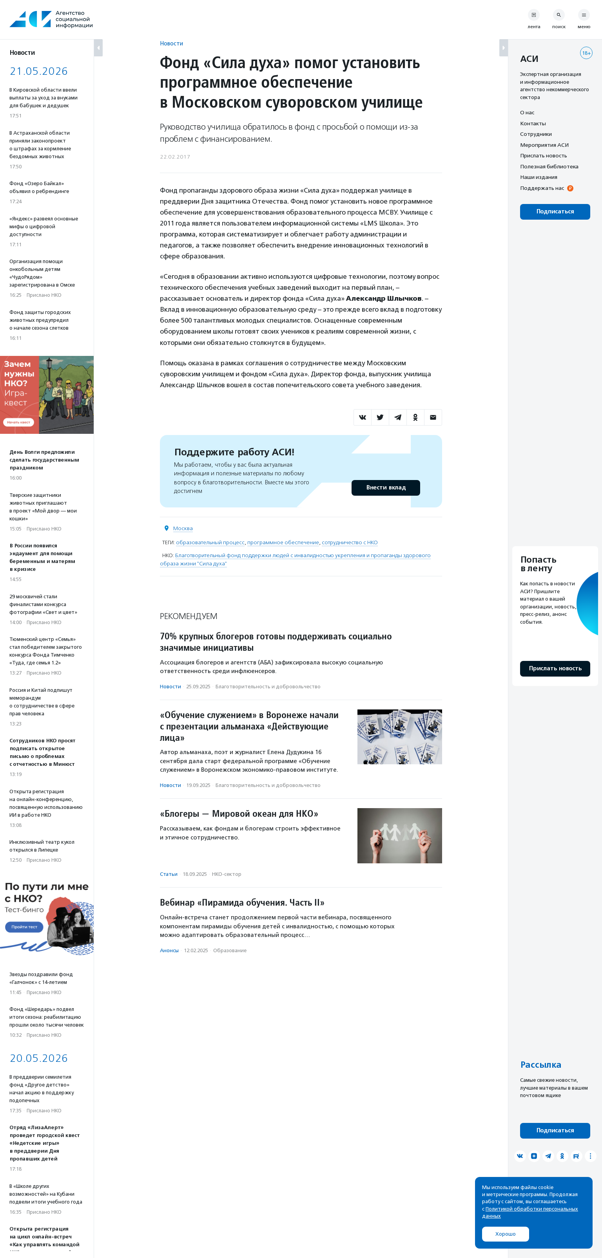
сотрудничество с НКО (350, 542)
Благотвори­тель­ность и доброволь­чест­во (268, 686)
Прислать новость (543, 155)
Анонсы (169, 950)
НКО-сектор (226, 874)
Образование (230, 950)
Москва (183, 528)
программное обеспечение (283, 542)
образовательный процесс (210, 542)
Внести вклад (385, 487)
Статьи (169, 874)
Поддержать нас (542, 188)
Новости (171, 43)
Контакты (533, 123)
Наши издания (538, 177)
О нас (527, 112)
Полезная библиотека (549, 166)
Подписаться (555, 211)
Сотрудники (536, 134)
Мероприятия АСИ (544, 145)
